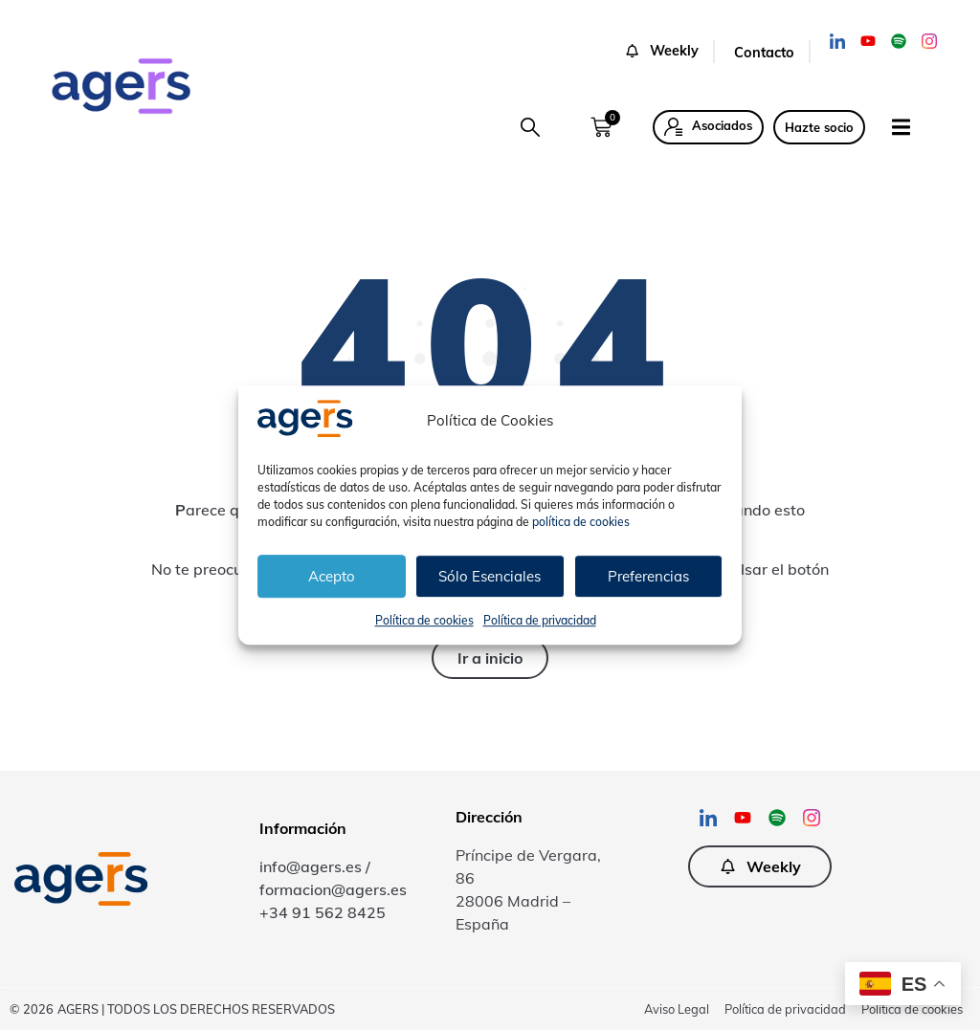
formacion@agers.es (333, 889)
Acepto (331, 576)
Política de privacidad (539, 620)
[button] (530, 127)
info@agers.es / (314, 866)
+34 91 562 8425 (322, 912)
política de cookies (581, 522)
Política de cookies (424, 620)
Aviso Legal (676, 1009)
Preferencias (648, 576)
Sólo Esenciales (489, 576)
